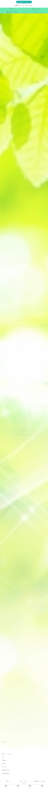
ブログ (24, 783)
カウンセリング (24, 781)
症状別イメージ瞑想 (40, 781)
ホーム (8, 781)
